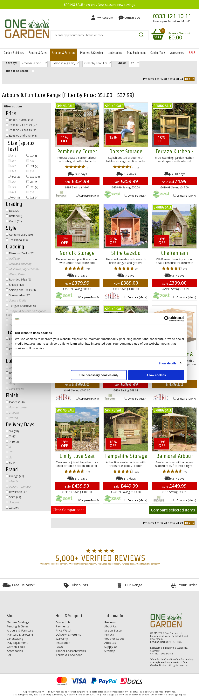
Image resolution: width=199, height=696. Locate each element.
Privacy (109, 634)
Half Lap (12, 258)
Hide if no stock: (17, 70)
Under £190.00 (19, 120)
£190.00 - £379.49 (22, 125)
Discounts (80, 584)
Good (14, 221)
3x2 (30, 171)
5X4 (12, 155)
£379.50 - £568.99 (22, 130)
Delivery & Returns (68, 634)
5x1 (30, 161)
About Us (110, 626)
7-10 (13, 441)
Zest (13, 507)
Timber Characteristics (71, 650)
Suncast (12, 502)
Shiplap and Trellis (21, 290)
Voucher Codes (114, 638)
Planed (15, 402)
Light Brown (15, 388)
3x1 (12, 161)
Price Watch (64, 630)
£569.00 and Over (21, 135)
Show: (122, 63)
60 (11, 462)
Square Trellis (16, 300)
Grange (15, 476)
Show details (168, 363)
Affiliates (110, 642)
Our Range (133, 584)
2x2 (12, 171)
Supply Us (111, 646)
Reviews (110, 622)
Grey (10, 383)
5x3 (30, 192)
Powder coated (17, 407)
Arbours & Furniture (63, 52)
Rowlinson (17, 492)
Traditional (18, 240)
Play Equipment (136, 52)
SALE (192, 52)
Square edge (18, 295)
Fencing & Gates (38, 52)
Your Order (188, 584)
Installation (63, 642)
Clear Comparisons (68, 509)
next (189, 79)
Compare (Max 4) (89, 195)
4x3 (12, 192)
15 (9, 452)
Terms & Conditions (69, 655)
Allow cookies (156, 375)
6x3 (14, 197)
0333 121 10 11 (172, 16)
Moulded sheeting (18, 264)
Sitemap (109, 650)
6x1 (12, 166)
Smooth (12, 412)
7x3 (32, 197)
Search (141, 34)
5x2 (33, 176)
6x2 (12, 182)
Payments (62, 626)
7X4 (32, 155)
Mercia (12, 481)
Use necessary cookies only (98, 375)
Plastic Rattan (16, 274)
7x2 (32, 182)
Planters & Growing (91, 52)
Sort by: (11, 63)
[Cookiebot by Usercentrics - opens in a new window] (167, 319)
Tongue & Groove (21, 305)
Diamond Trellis (20, 253)
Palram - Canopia (18, 486)
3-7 (12, 431)
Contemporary (19, 234)
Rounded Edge (18, 279)
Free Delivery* (23, 584)
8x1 (32, 166)
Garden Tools (158, 52)
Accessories (177, 52)
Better (14, 216)
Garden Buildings (14, 52)
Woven (12, 418)
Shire (13, 497)
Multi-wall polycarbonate (22, 269)
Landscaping (114, 52)
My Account (105, 17)
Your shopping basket (157, 34)
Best (13, 211)
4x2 (14, 176)
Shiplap (15, 285)
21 (9, 457)
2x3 (12, 187)
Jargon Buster (113, 630)
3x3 (32, 187)
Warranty (62, 638)
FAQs (59, 646)
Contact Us (132, 17)
